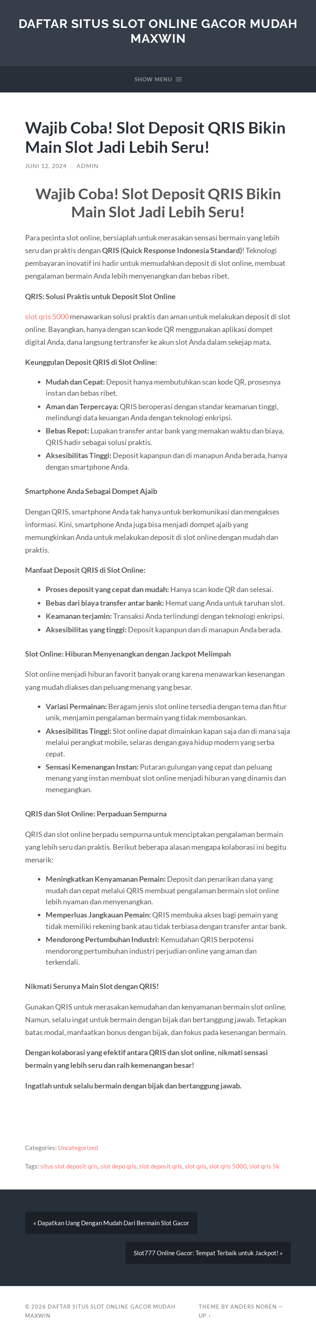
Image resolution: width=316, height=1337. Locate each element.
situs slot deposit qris (69, 1166)
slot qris (196, 1166)
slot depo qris (118, 1166)
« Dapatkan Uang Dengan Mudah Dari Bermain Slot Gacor (111, 1222)
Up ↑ (205, 1315)
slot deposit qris (160, 1166)
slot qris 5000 (47, 316)
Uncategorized (78, 1147)
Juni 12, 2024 (46, 166)
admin (88, 166)
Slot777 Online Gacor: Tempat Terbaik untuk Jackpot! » (208, 1253)
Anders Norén (253, 1306)
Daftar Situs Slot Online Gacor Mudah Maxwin (158, 31)
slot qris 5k (264, 1166)
